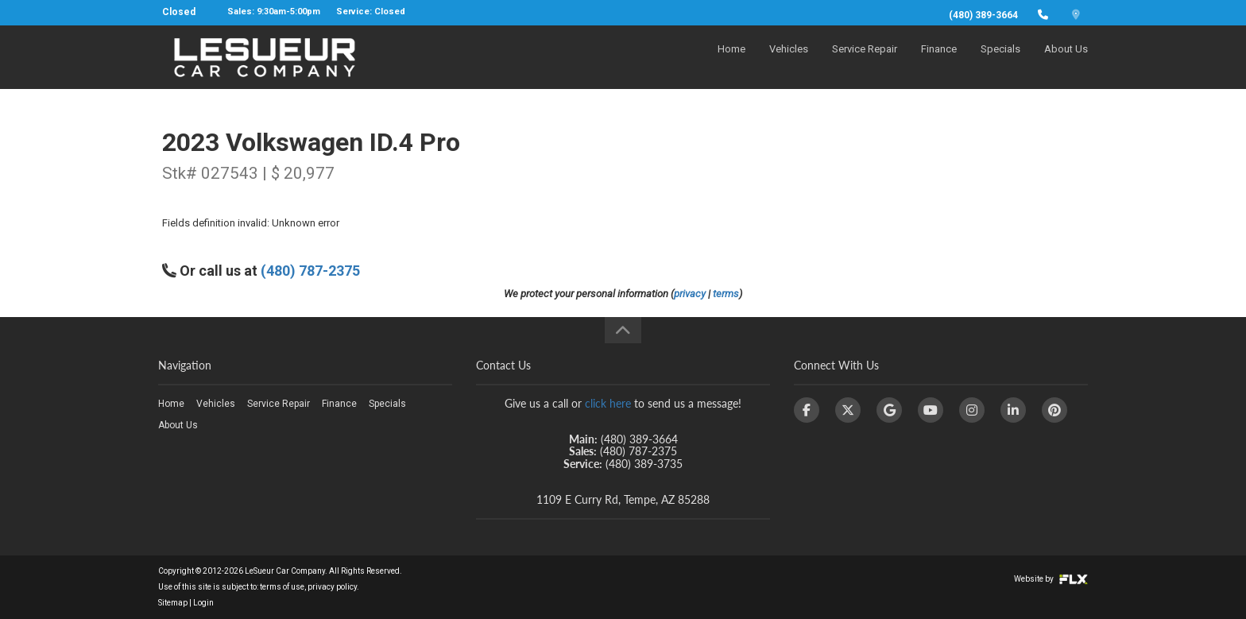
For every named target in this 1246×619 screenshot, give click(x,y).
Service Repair (864, 61)
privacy (690, 294)
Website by (1051, 579)
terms (726, 294)
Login (203, 602)
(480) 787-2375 (310, 270)
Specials (1000, 61)
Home (731, 61)
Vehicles (788, 61)
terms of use (282, 586)
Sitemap (173, 602)
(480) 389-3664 (983, 15)
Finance (939, 61)
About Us (1066, 61)
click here (608, 403)
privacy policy (332, 586)
